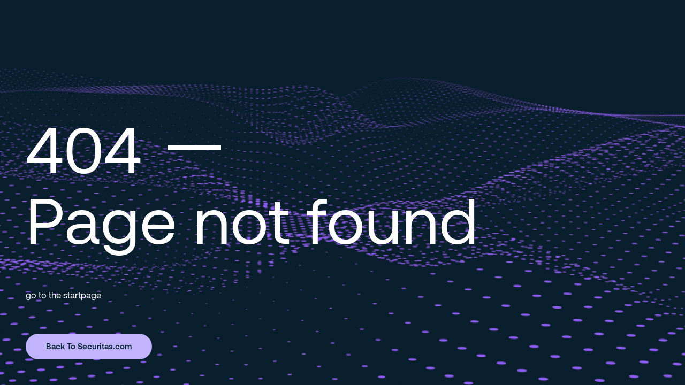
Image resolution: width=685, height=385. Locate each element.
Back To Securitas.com (89, 346)
